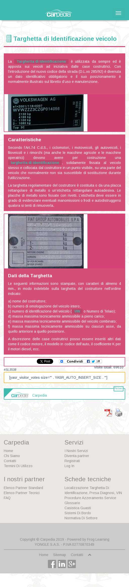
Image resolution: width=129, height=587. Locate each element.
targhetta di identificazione (35, 163)
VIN (77, 311)
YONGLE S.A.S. (47, 544)
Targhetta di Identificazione (41, 61)
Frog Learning (98, 539)
